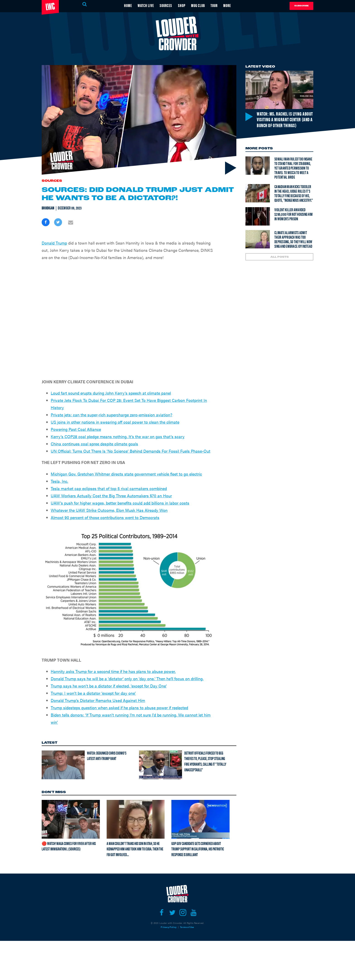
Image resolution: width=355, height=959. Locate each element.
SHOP (181, 5)
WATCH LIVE (145, 5)
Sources (52, 181)
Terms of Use (187, 927)
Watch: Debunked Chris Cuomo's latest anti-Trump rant (106, 755)
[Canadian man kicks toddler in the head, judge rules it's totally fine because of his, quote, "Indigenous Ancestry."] (257, 193)
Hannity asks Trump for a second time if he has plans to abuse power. (113, 671)
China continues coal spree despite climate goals (94, 444)
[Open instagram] (183, 912)
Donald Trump (54, 243)
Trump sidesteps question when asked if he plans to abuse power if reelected (119, 707)
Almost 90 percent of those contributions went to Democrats (105, 517)
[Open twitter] (172, 912)
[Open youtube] (193, 912)
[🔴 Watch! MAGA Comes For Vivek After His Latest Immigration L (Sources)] (71, 819)
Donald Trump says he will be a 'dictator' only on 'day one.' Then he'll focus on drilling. (127, 678)
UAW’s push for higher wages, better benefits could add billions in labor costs (120, 503)
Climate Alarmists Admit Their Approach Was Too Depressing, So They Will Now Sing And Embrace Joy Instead (293, 239)
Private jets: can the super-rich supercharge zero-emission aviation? (111, 415)
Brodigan (48, 208)
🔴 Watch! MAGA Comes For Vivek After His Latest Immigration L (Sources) (69, 846)
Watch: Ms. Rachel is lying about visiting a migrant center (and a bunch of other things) (284, 119)
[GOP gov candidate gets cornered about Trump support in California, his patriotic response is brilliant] (200, 819)
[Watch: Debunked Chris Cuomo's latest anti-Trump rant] (63, 764)
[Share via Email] (70, 222)
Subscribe (301, 6)
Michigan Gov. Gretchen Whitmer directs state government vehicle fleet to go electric (126, 474)
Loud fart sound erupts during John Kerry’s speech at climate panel (111, 393)
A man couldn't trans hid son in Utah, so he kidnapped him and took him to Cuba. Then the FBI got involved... (135, 848)
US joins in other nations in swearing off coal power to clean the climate (115, 422)
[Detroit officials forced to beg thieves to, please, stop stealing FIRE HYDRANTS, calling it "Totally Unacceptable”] (160, 764)
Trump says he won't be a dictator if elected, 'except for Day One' (109, 686)
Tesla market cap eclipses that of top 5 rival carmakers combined (109, 488)
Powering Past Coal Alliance (76, 429)
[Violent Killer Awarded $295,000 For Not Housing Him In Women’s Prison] (257, 216)
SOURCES (166, 5)
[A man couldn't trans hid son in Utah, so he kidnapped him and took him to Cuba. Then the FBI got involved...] (136, 819)
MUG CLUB (198, 5)
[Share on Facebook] (46, 222)
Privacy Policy (168, 927)
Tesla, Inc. (59, 481)
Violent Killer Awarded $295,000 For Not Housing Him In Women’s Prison (293, 214)
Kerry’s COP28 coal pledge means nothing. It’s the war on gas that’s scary (118, 436)
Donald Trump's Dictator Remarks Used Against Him (98, 700)
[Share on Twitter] (58, 222)
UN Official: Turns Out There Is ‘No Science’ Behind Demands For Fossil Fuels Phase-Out (130, 451)
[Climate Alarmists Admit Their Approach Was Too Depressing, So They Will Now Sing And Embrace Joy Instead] (257, 239)
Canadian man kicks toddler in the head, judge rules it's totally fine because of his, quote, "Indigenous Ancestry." (293, 193)
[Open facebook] (162, 912)
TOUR (214, 5)
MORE (228, 5)
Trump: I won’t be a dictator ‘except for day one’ (93, 693)
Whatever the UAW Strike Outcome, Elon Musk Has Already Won (109, 510)
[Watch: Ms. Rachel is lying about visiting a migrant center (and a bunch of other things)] (279, 90)
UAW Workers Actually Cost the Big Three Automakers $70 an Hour (111, 495)
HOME (128, 5)
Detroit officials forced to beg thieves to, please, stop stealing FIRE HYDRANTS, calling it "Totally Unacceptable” (205, 761)
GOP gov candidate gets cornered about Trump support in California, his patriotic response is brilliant (197, 848)
